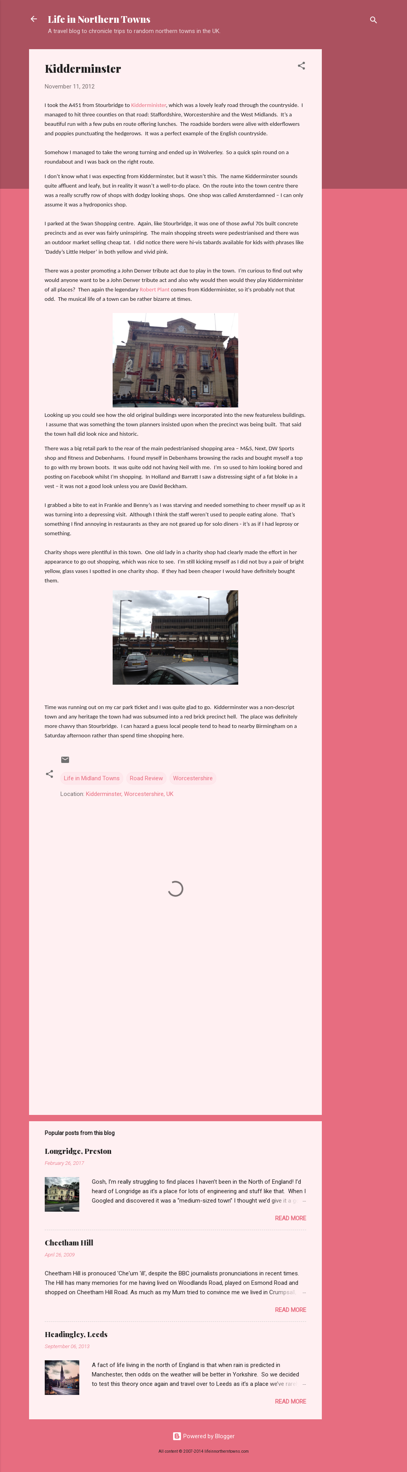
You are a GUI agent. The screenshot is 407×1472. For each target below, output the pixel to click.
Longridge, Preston (78, 1151)
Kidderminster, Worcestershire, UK (129, 794)
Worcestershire (193, 778)
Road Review (146, 778)
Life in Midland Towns (92, 778)
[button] (301, 67)
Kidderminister (148, 105)
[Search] (373, 21)
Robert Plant (155, 289)
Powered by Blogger (203, 1436)
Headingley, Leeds (76, 1334)
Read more (290, 1218)
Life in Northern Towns (99, 19)
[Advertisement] (353, 167)
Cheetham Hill (69, 1242)
